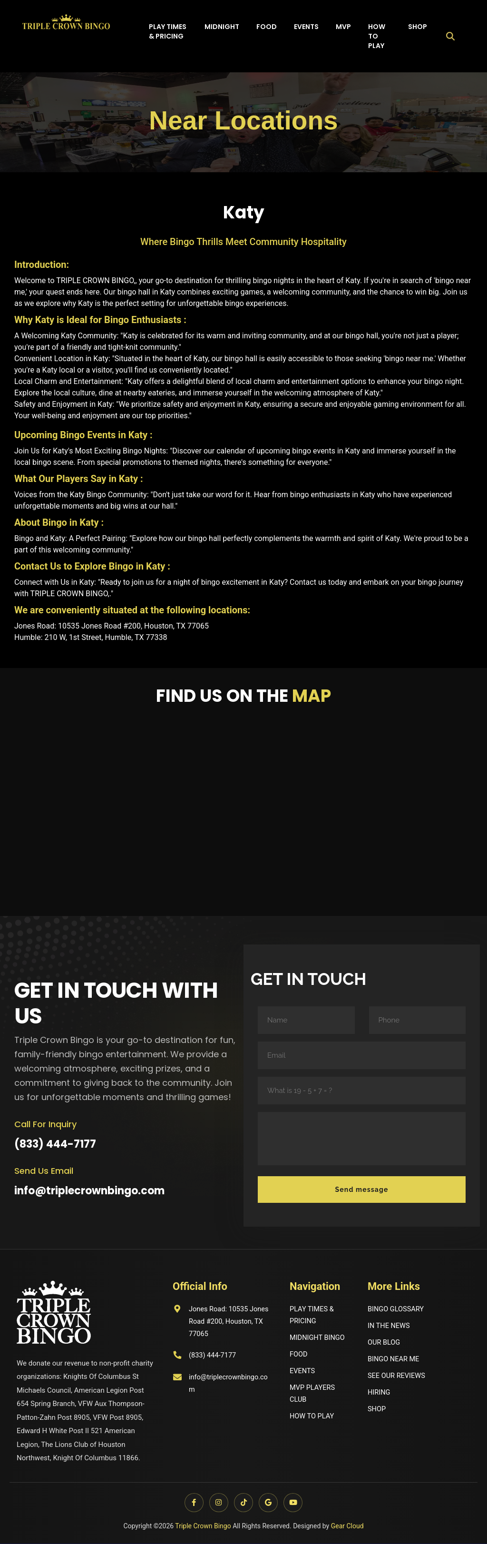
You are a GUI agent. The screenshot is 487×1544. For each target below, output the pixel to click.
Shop (417, 26)
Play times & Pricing (167, 31)
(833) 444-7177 (55, 1144)
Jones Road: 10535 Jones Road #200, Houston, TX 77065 (219, 1322)
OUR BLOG (384, 1342)
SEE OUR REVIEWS (397, 1376)
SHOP (377, 1410)
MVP (343, 26)
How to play (376, 36)
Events (306, 26)
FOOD (299, 1354)
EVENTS (303, 1371)
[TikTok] (243, 1503)
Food (266, 26)
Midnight (222, 26)
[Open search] (450, 36)
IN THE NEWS (389, 1325)
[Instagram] (218, 1503)
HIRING (379, 1393)
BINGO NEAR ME (394, 1359)
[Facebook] (192, 1503)
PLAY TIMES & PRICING (312, 1315)
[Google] (269, 1503)
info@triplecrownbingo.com (89, 1190)
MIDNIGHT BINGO (318, 1338)
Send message (362, 1189)
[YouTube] (295, 1503)
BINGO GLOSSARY (397, 1309)
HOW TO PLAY (312, 1417)
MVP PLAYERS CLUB (313, 1394)
